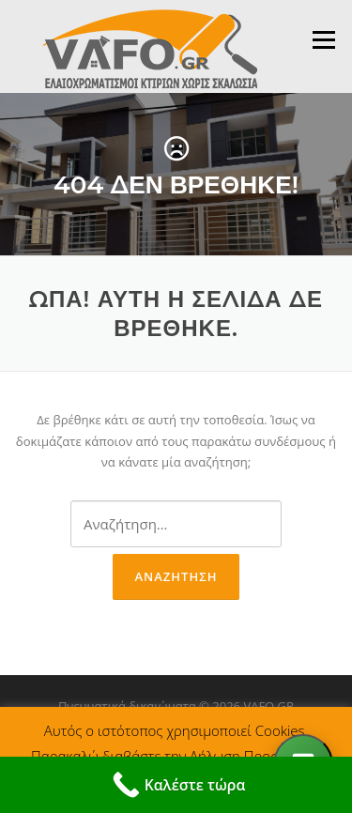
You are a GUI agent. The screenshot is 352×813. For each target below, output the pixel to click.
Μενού (323, 39)
